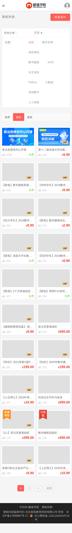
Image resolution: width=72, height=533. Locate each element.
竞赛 (38, 32)
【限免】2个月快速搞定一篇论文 (21, 291)
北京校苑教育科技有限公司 (41, 511)
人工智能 (33, 102)
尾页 (49, 488)
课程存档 (47, 507)
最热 (18, 117)
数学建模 (33, 62)
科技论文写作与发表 (50, 397)
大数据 (49, 82)
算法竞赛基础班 (47, 326)
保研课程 (33, 52)
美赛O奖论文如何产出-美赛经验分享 (24, 468)
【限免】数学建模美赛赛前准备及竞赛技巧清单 (30, 185)
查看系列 (60, 17)
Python (32, 82)
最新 (29, 117)
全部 (31, 42)
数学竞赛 (47, 42)
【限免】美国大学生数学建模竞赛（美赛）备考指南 (33, 255)
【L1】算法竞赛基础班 (15, 432)
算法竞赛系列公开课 (14, 149)
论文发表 (33, 72)
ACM (51, 62)
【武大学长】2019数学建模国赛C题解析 (26, 220)
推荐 (7, 117)
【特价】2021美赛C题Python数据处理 (25, 362)
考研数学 (33, 92)
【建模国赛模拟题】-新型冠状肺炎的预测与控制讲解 (33, 326)
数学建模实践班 (47, 432)
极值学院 (33, 507)
